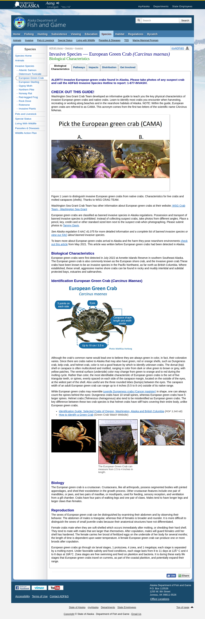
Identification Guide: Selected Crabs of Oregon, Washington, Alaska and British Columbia (111, 411)
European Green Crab (31, 78)
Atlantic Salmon (28, 70)
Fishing (29, 34)
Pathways (79, 67)
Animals (17, 40)
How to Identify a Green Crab (76, 414)
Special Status (65, 40)
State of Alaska (28, 5)
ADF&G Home (56, 48)
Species (106, 34)
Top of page (182, 607)
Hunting (42, 34)
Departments (161, 6)
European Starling (29, 82)
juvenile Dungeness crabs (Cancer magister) (129, 391)
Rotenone (24, 104)
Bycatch (152, 34)
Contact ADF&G (59, 596)
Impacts (93, 67)
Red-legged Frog (28, 97)
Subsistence (59, 34)
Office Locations (159, 599)
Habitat (119, 34)
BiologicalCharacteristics (60, 67)
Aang (50, 3)
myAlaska (144, 6)
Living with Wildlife (85, 40)
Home (17, 34)
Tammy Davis (71, 225)
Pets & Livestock (45, 40)
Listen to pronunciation (57, 3)
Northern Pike (26, 89)
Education (91, 34)
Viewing (76, 34)
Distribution (109, 67)
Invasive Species (24, 66)
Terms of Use (40, 596)
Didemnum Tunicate (30, 74)
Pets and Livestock (26, 114)
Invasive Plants (27, 108)
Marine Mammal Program (145, 40)
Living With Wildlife (26, 123)
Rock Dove (25, 101)
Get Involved (127, 67)
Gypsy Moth (25, 85)
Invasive (29, 40)
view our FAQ (59, 234)
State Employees (182, 6)
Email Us (136, 614)
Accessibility (22, 596)
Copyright (69, 614)
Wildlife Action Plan (26, 133)
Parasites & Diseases (109, 40)
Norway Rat (25, 93)
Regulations (135, 34)
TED (126, 40)
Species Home (23, 55)
